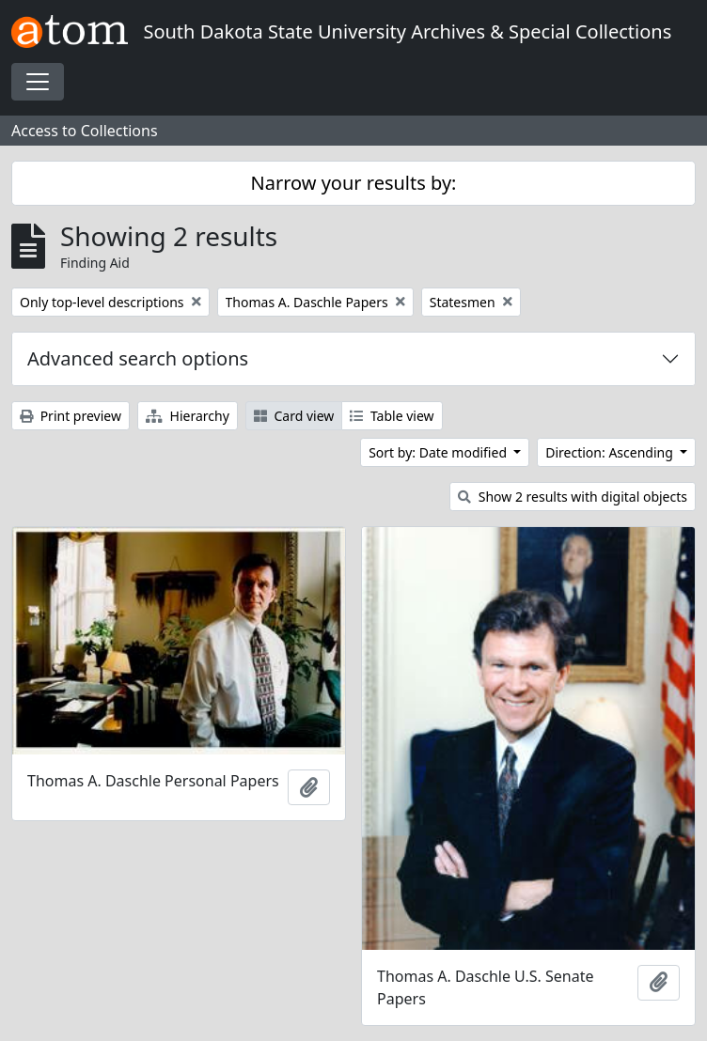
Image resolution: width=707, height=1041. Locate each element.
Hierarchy (187, 416)
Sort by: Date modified (440, 452)
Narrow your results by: (354, 182)
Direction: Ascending (610, 452)
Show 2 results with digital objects (572, 496)
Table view (391, 416)
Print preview (70, 416)
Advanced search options (137, 358)
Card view (294, 416)
